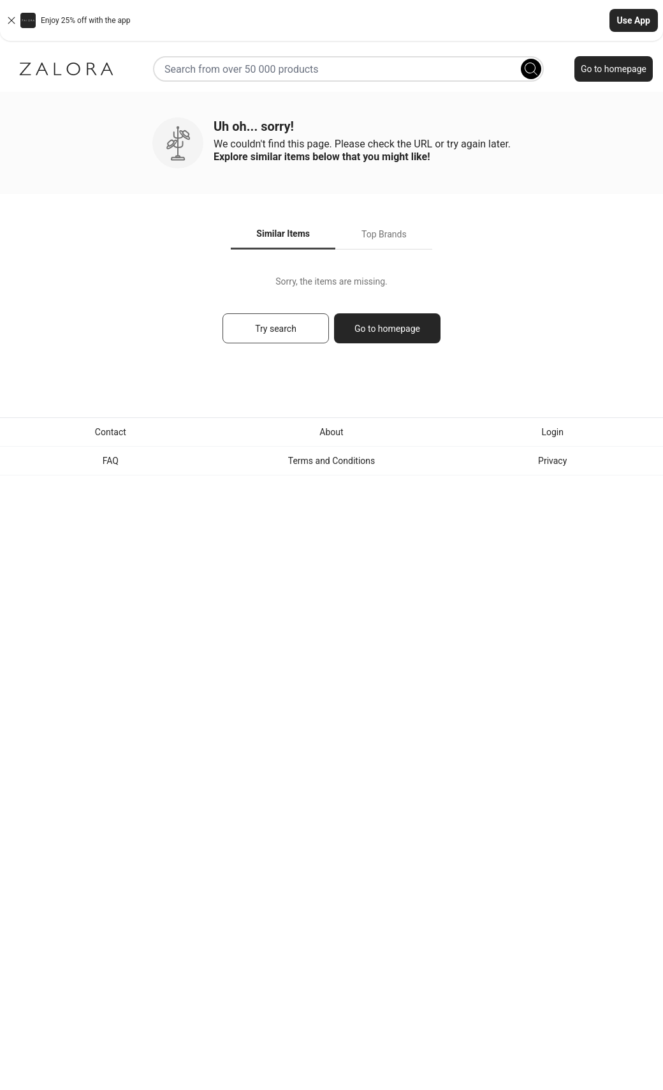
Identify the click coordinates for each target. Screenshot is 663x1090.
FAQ (111, 461)
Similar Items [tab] (283, 233)
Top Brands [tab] (384, 234)
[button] (331, 20)
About (331, 432)
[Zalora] (66, 69)
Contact (110, 432)
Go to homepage (613, 69)
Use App (633, 20)
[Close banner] (11, 20)
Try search (275, 329)
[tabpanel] (331, 315)
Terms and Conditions (331, 461)
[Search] (531, 69)
